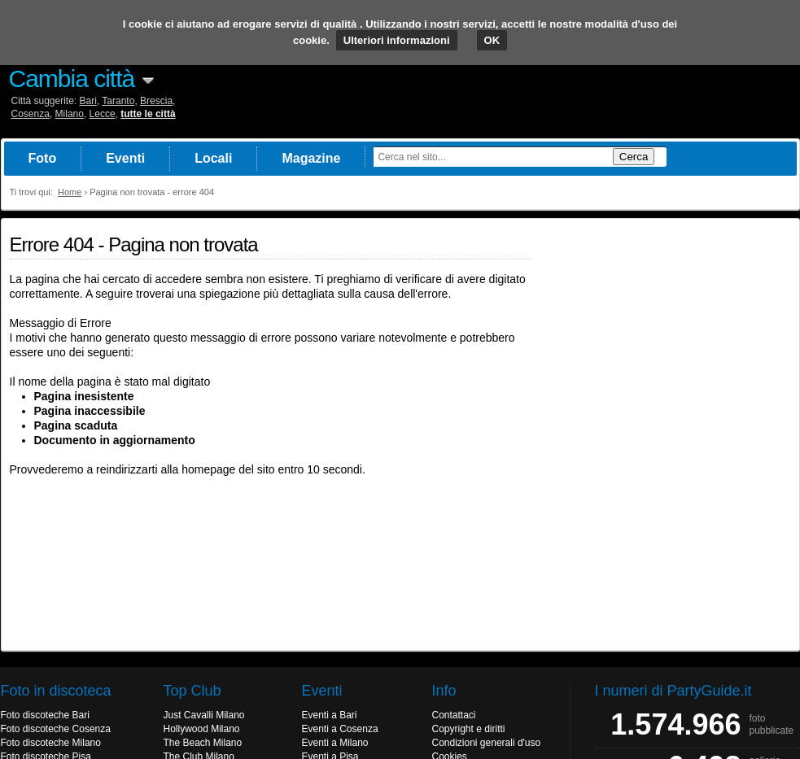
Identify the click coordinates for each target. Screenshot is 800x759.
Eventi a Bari (329, 715)
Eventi (125, 158)
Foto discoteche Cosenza (56, 729)
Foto (42, 158)
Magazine (311, 158)
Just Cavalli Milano (204, 715)
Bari (88, 101)
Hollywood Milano (202, 729)
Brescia (156, 101)
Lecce (103, 114)
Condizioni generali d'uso (486, 742)
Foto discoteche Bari (45, 715)
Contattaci (454, 715)
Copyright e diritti (468, 729)
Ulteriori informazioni (396, 40)
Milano (69, 114)
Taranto (118, 101)
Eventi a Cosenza (340, 729)
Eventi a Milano (335, 742)
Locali (213, 158)
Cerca (634, 156)
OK (492, 40)
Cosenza (30, 114)
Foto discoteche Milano (51, 742)
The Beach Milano (203, 742)
